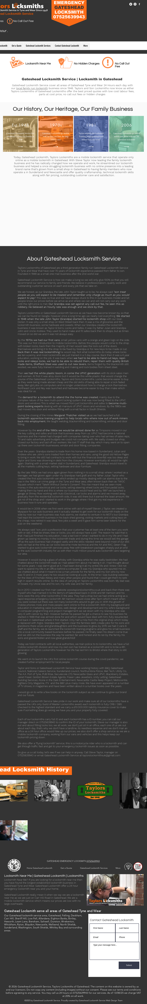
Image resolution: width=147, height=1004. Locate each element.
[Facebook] (139, 4)
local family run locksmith (32, 88)
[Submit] (129, 965)
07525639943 (93, 861)
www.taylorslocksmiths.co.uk (83, 589)
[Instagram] (135, 4)
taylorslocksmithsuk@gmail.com (101, 755)
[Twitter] (130, 4)
